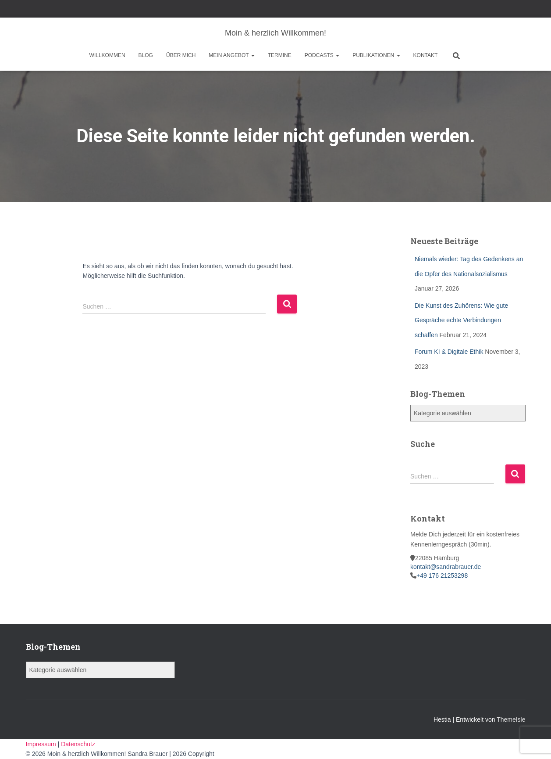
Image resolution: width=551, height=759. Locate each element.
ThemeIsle (511, 719)
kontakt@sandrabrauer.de (445, 566)
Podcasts (322, 55)
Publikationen (376, 55)
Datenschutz (78, 744)
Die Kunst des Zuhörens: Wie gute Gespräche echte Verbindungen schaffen (461, 320)
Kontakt (425, 55)
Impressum (42, 744)
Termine (279, 55)
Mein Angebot (231, 55)
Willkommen (107, 55)
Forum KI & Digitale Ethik (449, 351)
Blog (146, 55)
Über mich (181, 55)
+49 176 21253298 (442, 575)
